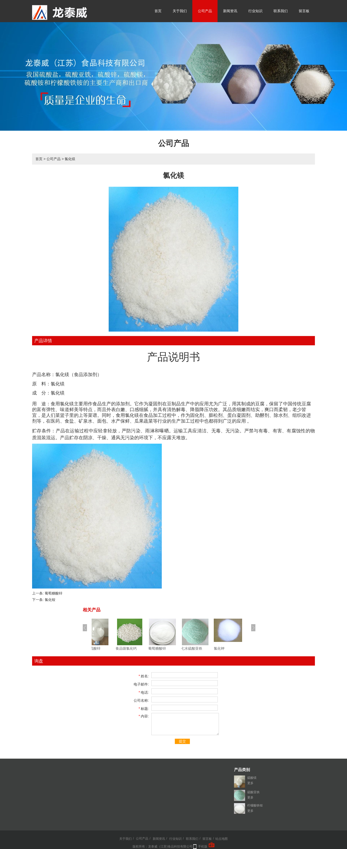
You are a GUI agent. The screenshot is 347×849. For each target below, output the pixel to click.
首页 (158, 11)
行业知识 (255, 11)
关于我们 (180, 11)
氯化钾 (228, 648)
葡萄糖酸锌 (53, 593)
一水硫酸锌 (100, 648)
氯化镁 (70, 159)
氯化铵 (50, 600)
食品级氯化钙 (135, 648)
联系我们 (281, 11)
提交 (182, 741)
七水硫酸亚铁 (200, 648)
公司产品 (205, 11)
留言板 (304, 11)
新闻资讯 (230, 11)
